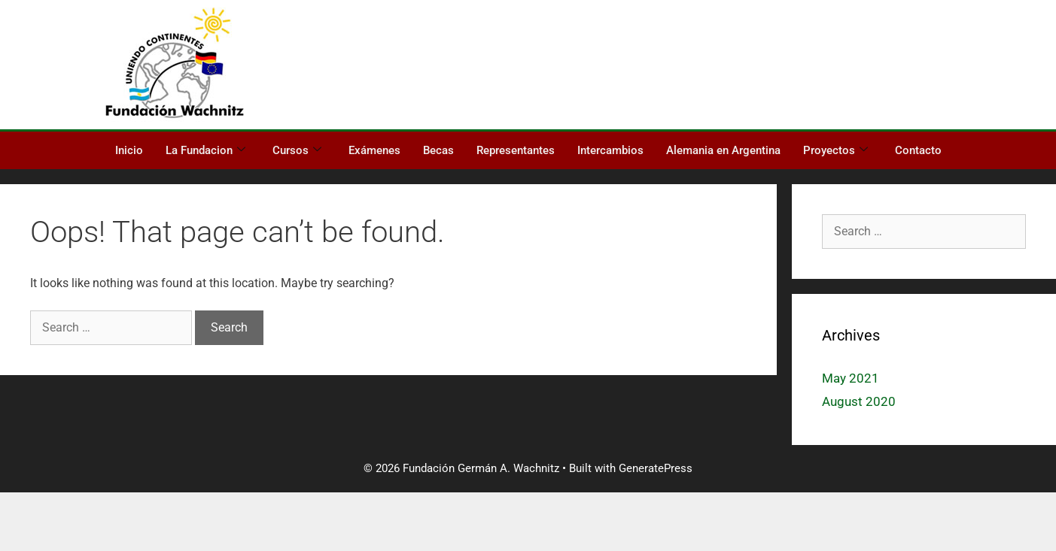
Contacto (918, 150)
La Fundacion (205, 150)
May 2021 (850, 378)
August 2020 (859, 401)
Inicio (129, 150)
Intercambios (610, 150)
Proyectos (835, 150)
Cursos (296, 150)
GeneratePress (655, 468)
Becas (438, 150)
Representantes (515, 150)
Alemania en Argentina (723, 150)
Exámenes (374, 150)
